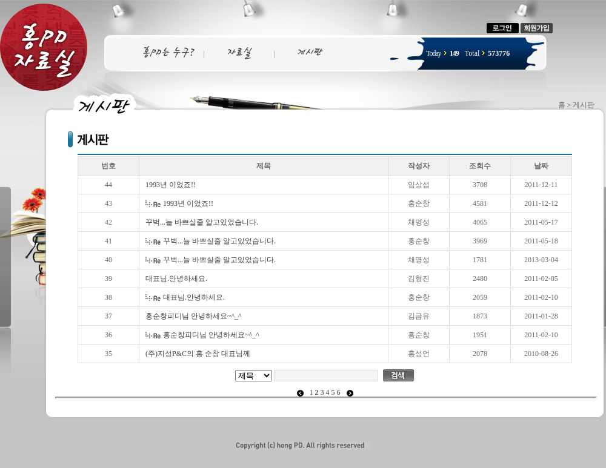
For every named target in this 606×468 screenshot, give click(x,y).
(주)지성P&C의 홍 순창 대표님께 (197, 353)
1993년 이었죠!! (170, 184)
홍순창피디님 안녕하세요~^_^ (193, 316)
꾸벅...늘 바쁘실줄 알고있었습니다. (201, 222)
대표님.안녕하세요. (176, 278)
